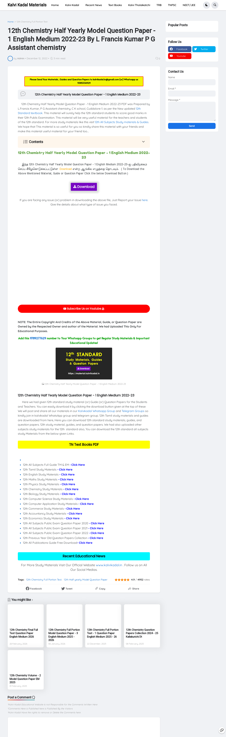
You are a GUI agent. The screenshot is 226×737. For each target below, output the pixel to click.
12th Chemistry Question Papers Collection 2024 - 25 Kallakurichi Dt (142, 633)
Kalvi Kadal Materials (27, 5)
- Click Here (77, 464)
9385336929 (84, 83)
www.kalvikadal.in (109, 565)
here (145, 200)
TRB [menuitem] (159, 5)
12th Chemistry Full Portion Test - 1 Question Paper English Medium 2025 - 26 (102, 633)
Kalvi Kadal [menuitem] (72, 5)
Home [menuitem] (55, 5)
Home (11, 22)
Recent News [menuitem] (93, 5)
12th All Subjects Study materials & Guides (121, 122)
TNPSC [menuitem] (172, 5)
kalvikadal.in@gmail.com (106, 79)
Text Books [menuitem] (115, 5)
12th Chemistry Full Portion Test (32, 22)
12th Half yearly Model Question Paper (85, 579)
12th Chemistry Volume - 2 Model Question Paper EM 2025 (25, 679)
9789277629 (38, 338)
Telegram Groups (133, 411)
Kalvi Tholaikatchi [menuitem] (139, 5)
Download (83, 186)
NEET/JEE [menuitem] (189, 5)
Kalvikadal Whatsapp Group (96, 411)
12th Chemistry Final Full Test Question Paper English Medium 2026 (24, 633)
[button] (206, 5)
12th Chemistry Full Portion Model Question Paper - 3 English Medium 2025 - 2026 (64, 635)
